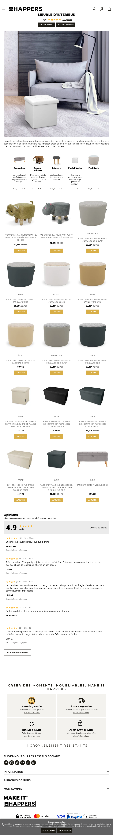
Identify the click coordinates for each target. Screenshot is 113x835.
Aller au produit (46, 24)
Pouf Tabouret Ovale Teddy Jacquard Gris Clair (92, 239)
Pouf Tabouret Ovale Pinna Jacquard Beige (92, 300)
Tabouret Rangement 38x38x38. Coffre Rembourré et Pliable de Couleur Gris (56, 487)
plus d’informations (32, 712)
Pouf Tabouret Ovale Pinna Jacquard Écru (20, 361)
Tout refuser (65, 831)
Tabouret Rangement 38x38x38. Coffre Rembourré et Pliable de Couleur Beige (20, 424)
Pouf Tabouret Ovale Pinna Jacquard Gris (92, 361)
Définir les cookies (102, 826)
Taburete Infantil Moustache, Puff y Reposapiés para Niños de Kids (21, 237)
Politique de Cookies (11, 826)
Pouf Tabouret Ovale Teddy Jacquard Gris (20, 300)
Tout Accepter (48, 831)
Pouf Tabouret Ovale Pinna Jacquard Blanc (56, 300)
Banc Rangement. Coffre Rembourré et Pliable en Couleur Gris (92, 424)
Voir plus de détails (19, 189)
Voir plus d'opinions (17, 652)
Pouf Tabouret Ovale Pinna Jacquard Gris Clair (56, 361)
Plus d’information (66, 24)
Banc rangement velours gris (92, 485)
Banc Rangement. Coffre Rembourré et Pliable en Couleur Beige (20, 487)
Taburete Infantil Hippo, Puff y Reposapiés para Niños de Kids (56, 236)
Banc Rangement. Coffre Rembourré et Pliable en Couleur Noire (56, 424)
